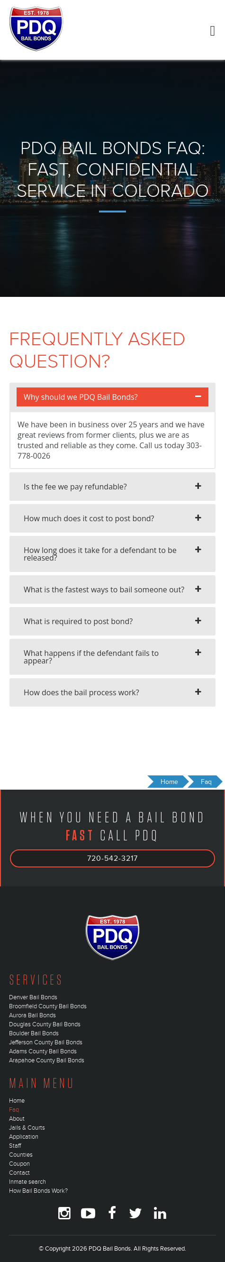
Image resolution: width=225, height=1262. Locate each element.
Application (23, 1137)
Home (17, 1101)
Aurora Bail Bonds (32, 1015)
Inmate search (27, 1182)
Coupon (19, 1164)
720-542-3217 (112, 858)
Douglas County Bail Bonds (45, 1024)
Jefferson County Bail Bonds (45, 1042)
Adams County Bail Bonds (43, 1051)
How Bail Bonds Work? (38, 1191)
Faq (14, 1110)
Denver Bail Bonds (33, 997)
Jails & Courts (27, 1128)
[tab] (112, 397)
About (17, 1119)
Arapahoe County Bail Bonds (46, 1060)
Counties (21, 1155)
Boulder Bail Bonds (34, 1033)
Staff (15, 1146)
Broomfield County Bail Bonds (48, 1006)
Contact (19, 1173)
